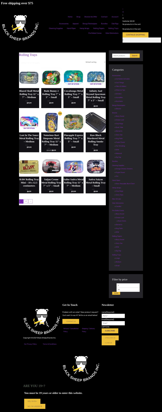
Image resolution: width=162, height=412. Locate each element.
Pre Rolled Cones (94, 33)
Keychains (120, 101)
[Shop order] (94, 62)
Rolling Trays (113, 28)
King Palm (119, 139)
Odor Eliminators (112, 33)
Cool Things (120, 83)
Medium (119, 262)
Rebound (119, 154)
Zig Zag (119, 157)
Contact (104, 17)
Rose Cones (122, 221)
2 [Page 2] (26, 212)
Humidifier (120, 98)
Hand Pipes (71, 28)
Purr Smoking (121, 146)
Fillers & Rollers (121, 87)
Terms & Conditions (50, 345)
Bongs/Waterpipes (90, 24)
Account (115, 17)
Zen (117, 176)
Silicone (119, 109)
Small (118, 266)
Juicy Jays (120, 195)
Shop (78, 17)
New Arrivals (117, 199)
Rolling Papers (98, 28)
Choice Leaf (120, 120)
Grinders (119, 94)
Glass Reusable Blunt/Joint (126, 184)
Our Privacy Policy (31, 345)
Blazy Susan (120, 116)
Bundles (104, 24)
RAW (117, 150)
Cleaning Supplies (56, 28)
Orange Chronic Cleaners (125, 169)
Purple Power (121, 142)
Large (118, 258)
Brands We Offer (91, 17)
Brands (115, 113)
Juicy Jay (119, 135)
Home (70, 17)
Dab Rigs (115, 24)
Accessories (63, 24)
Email (108, 321)
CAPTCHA (105, 329)
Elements (119, 131)
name (108, 313)
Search (135, 56)
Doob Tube (120, 128)
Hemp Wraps (84, 28)
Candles (119, 207)
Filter (116, 294)
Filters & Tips (121, 90)
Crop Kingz (120, 124)
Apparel (76, 24)
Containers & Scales (123, 79)
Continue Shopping (135, 35)
